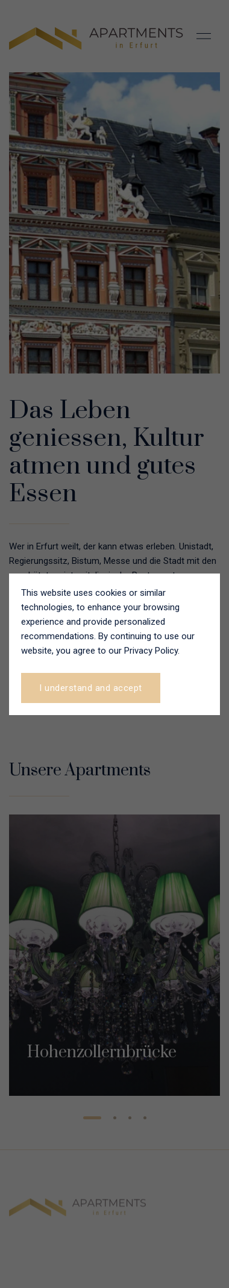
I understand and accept (90, 688)
